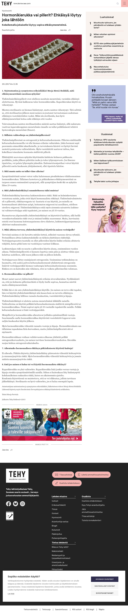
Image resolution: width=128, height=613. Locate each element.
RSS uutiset (77, 609)
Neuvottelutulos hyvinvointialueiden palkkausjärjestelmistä (104, 69)
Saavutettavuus (61, 609)
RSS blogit (90, 609)
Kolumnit (56, 530)
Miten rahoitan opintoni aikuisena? (104, 35)
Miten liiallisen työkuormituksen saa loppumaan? (108, 161)
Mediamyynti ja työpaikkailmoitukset (61, 557)
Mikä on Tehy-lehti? (60, 547)
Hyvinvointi (57, 517)
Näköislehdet (57, 551)
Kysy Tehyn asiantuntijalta (93, 505)
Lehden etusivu (59, 496)
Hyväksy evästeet (105, 579)
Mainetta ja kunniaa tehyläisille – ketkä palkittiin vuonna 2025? (109, 152)
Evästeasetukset (105, 593)
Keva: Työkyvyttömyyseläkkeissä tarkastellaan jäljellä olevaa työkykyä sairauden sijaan (108, 57)
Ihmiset (55, 513)
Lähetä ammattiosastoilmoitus (95, 474)
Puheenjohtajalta (59, 538)
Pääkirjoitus (57, 534)
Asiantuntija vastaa (60, 521)
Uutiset (55, 501)
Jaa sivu (63, 30)
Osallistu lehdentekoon (69, 483)
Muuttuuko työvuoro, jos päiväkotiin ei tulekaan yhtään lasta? (107, 25)
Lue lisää (11, 594)
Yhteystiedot (57, 569)
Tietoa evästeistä (31, 609)
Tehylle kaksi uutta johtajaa (106, 181)
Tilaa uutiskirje (65, 474)
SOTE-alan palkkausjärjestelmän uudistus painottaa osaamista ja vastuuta (109, 46)
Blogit (54, 525)
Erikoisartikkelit (59, 505)
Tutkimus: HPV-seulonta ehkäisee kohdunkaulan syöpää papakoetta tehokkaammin (108, 142)
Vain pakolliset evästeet (105, 586)
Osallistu (86, 496)
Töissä (54, 509)
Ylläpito (101, 609)
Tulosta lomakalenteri (91, 520)
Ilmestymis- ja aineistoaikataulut (60, 564)
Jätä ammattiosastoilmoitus (92, 511)
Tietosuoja (46, 609)
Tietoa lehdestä (60, 542)
